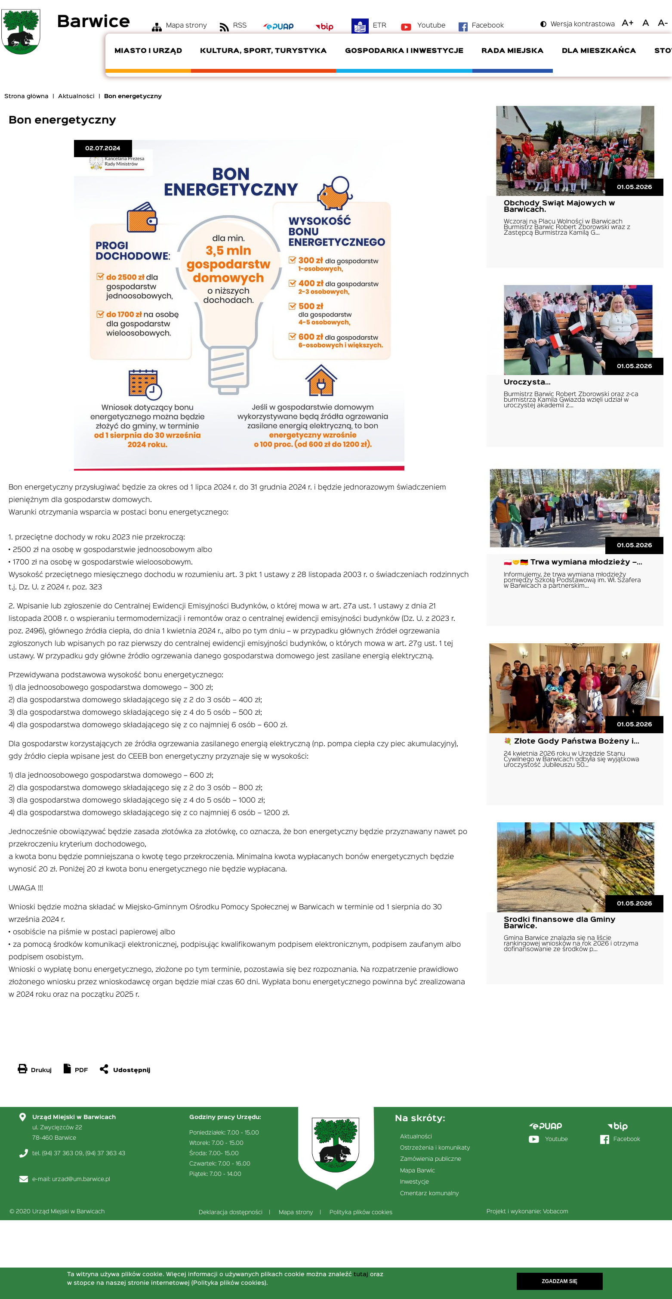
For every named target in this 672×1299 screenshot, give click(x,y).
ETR (379, 26)
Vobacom (555, 1211)
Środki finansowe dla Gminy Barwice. (560, 923)
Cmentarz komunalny (429, 1193)
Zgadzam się (559, 1281)
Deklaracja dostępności (230, 1212)
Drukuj (41, 1070)
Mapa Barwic (417, 1170)
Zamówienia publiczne (430, 1159)
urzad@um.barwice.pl (81, 1179)
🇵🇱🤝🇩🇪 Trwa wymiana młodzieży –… (573, 562)
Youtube (431, 26)
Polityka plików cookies (361, 1212)
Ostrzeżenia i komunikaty (435, 1147)
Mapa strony (186, 26)
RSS (240, 26)
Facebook (488, 26)
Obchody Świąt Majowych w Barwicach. (559, 206)
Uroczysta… (527, 382)
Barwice (93, 22)
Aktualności (76, 96)
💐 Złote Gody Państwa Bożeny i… (571, 741)
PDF (81, 1070)
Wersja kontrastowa (583, 24)
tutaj (361, 1274)
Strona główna (26, 96)
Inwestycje (414, 1181)
